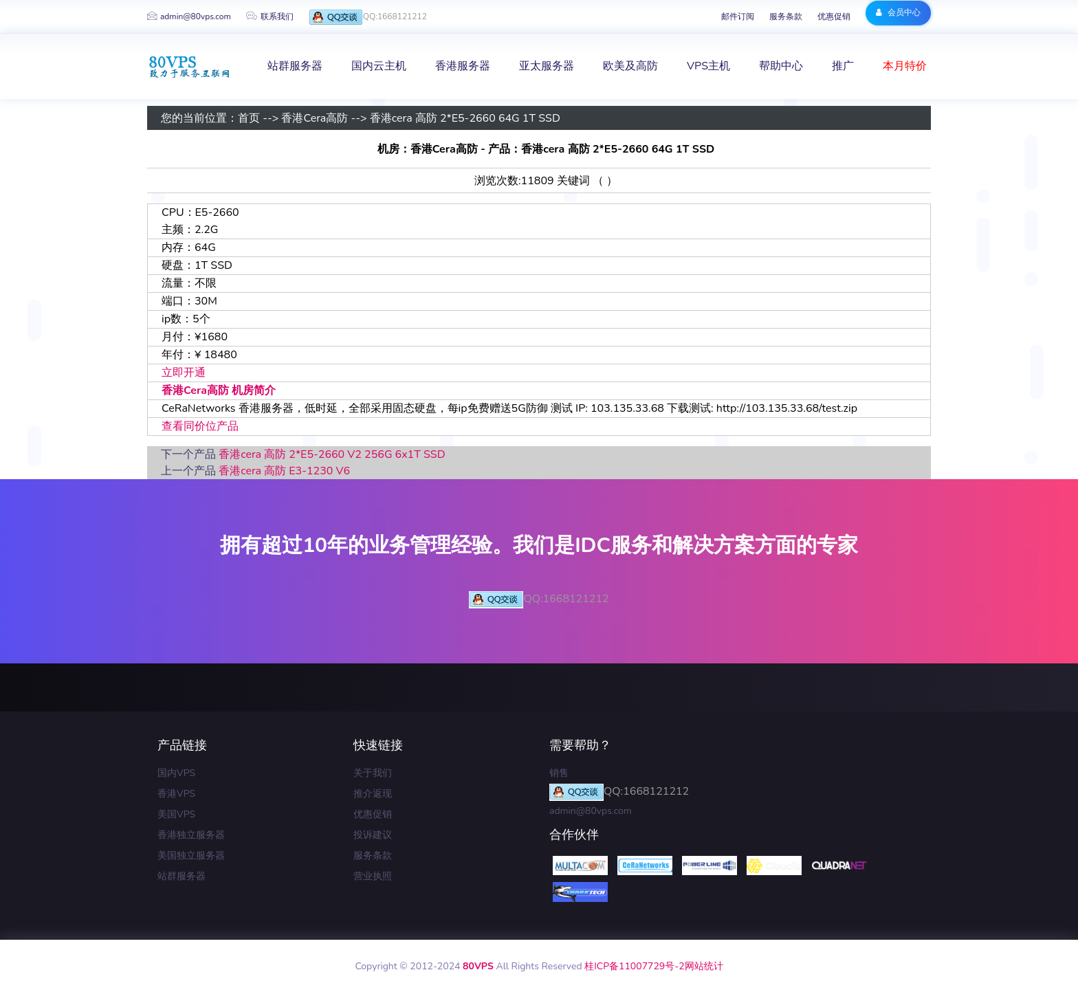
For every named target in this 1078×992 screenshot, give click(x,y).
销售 (559, 773)
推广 (843, 66)
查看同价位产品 (200, 426)
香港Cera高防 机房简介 (219, 390)
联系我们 (270, 16)
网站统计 (704, 966)
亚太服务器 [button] (546, 66)
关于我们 (372, 773)
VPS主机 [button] (708, 66)
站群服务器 (181, 876)
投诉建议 (372, 834)
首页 (249, 118)
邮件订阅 (737, 16)
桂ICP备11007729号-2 (634, 966)
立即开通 (184, 372)
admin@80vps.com (189, 16)
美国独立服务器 (191, 855)
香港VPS (176, 793)
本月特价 (905, 66)
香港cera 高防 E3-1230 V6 (284, 470)
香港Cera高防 (314, 118)
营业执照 (372, 876)
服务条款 (785, 16)
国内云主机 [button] (378, 66)
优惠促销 (833, 16)
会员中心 (898, 12)
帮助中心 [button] (781, 66)
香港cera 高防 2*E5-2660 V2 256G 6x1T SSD (332, 454)
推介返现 (372, 793)
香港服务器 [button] (462, 66)
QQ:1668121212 (368, 17)
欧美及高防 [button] (630, 66)
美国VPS (176, 814)
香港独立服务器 (191, 834)
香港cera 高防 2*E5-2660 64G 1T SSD (465, 118)
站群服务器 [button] (294, 66)
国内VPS (176, 773)
